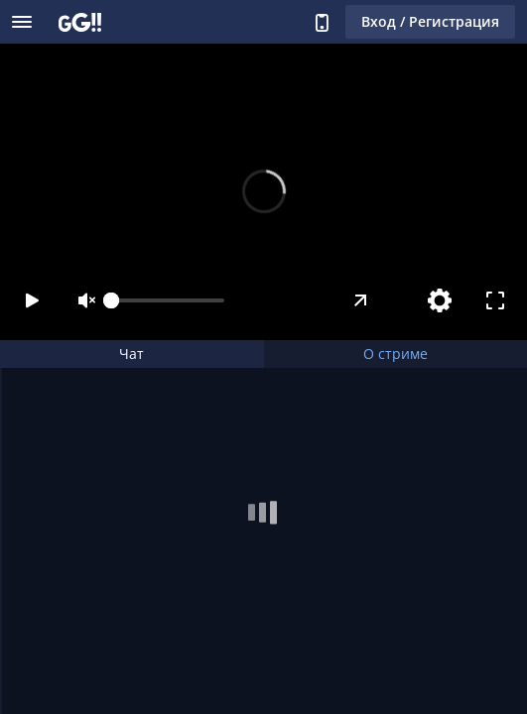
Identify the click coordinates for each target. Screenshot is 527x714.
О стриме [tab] (395, 353)
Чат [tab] (131, 353)
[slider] (167, 300)
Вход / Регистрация (430, 21)
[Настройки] (440, 300)
